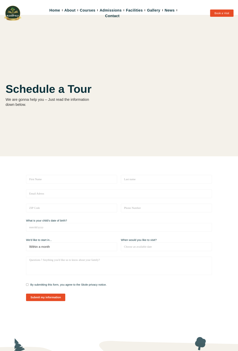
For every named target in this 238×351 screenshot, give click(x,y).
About (69, 10)
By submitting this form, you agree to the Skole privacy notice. (68, 284)
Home (54, 10)
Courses (87, 10)
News (170, 10)
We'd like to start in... (39, 239)
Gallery (153, 10)
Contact (112, 16)
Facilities (134, 10)
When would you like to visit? (139, 239)
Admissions (111, 10)
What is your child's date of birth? (46, 220)
